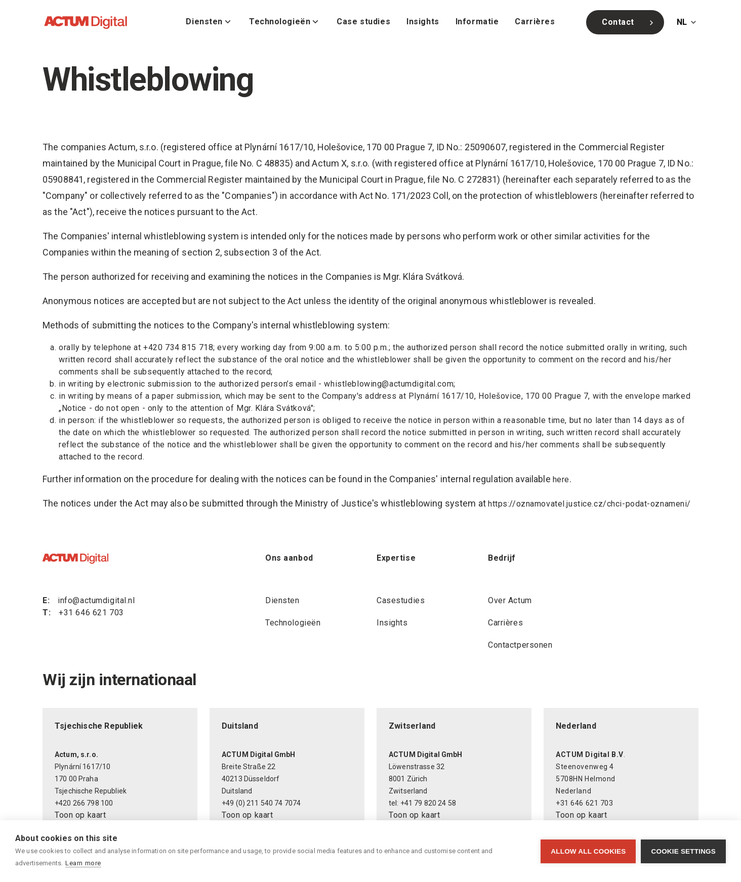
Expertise (396, 558)
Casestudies (401, 600)
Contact (629, 22)
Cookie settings (683, 851)
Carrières (505, 622)
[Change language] (687, 22)
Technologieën (292, 622)
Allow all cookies (588, 851)
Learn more (83, 863)
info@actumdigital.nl (96, 600)
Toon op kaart (80, 815)
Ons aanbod (289, 558)
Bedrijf (502, 558)
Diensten (282, 600)
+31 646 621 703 (91, 612)
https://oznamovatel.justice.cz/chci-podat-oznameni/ (589, 504)
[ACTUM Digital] (86, 22)
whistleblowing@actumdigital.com (389, 384)
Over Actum (510, 600)
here (561, 479)
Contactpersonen (520, 645)
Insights (392, 622)
